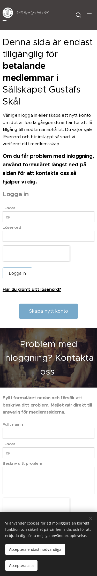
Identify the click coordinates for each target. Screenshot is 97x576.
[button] (78, 14)
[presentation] (36, 253)
